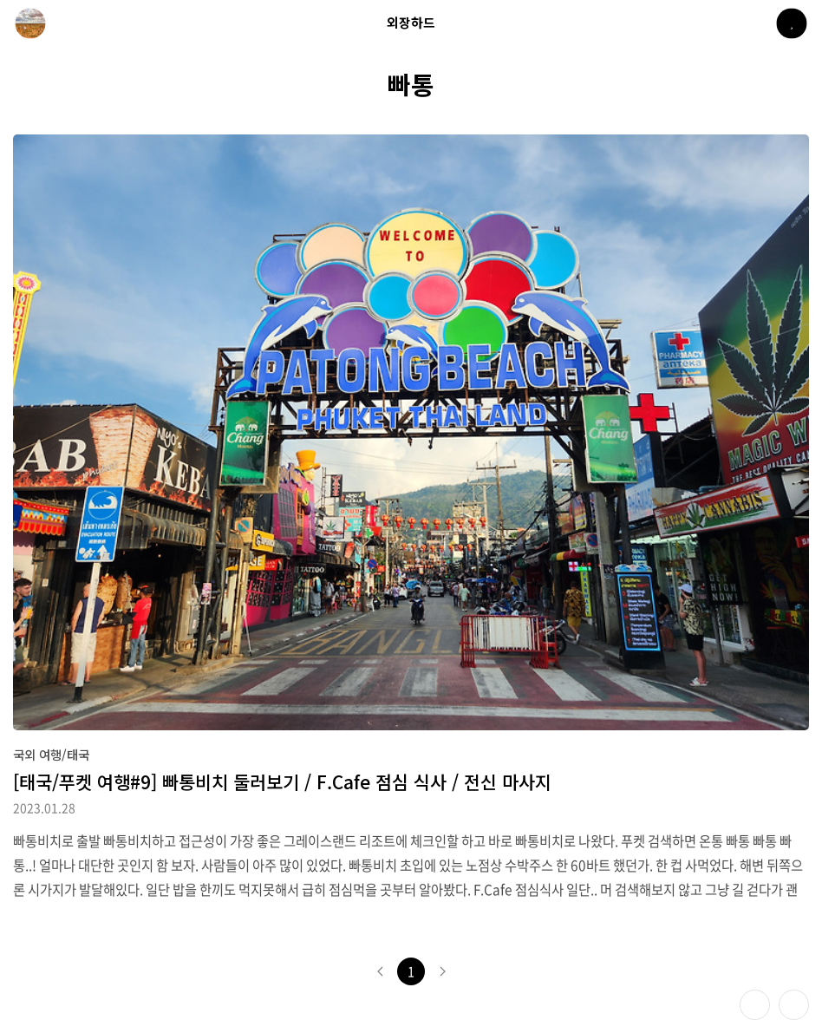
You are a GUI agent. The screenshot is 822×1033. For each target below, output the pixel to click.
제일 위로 (794, 1005)
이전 (379, 971)
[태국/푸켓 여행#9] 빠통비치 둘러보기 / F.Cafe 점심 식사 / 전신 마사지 (282, 781)
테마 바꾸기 (755, 1005)
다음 (442, 971)
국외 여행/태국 (51, 754)
